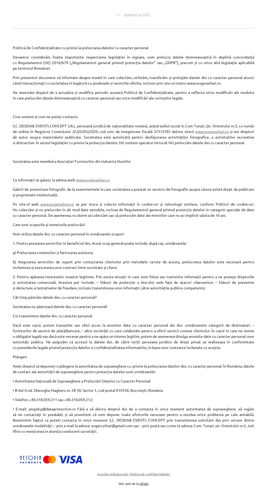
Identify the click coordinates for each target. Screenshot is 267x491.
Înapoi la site (133, 15)
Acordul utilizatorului (112, 474)
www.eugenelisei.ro (212, 131)
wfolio (144, 483)
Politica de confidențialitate (150, 474)
